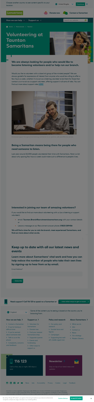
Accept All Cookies (76, 398)
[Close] (91, 398)
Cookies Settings (63, 398)
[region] (47, 398)
